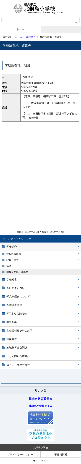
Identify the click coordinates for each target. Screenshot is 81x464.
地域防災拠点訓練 (16, 347)
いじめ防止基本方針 (18, 356)
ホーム (20, 29)
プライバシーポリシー (20, 454)
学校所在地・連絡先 (17, 272)
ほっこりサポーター (18, 364)
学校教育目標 (13, 253)
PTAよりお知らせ (16, 313)
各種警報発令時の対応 (19, 330)
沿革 (8, 266)
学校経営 (11, 279)
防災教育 (11, 339)
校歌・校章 (12, 260)
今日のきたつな (15, 287)
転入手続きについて (18, 296)
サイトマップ (40, 460)
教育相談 (11, 322)
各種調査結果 (14, 304)
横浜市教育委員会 (40, 398)
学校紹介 (31, 37)
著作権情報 (60, 454)
